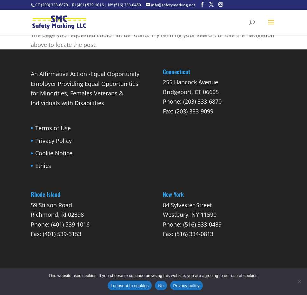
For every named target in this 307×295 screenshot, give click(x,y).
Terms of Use (53, 128)
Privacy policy (186, 285)
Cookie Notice (53, 153)
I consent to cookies (130, 285)
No (161, 285)
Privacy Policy (53, 140)
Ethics (43, 166)
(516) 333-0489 (127, 5)
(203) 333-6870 (54, 5)
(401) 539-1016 (90, 5)
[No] (299, 281)
